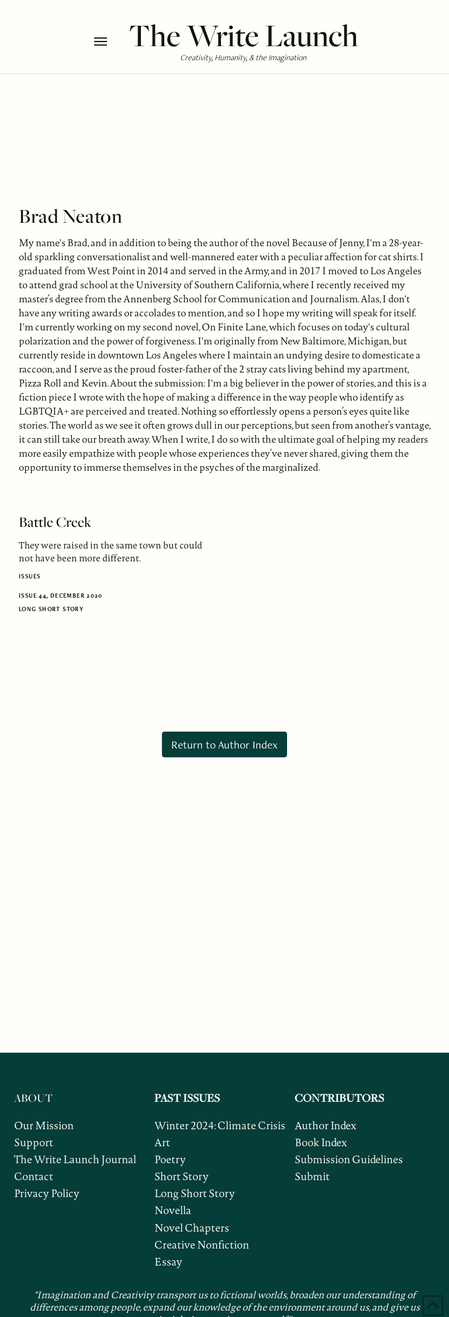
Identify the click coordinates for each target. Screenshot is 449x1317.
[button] (108, 42)
